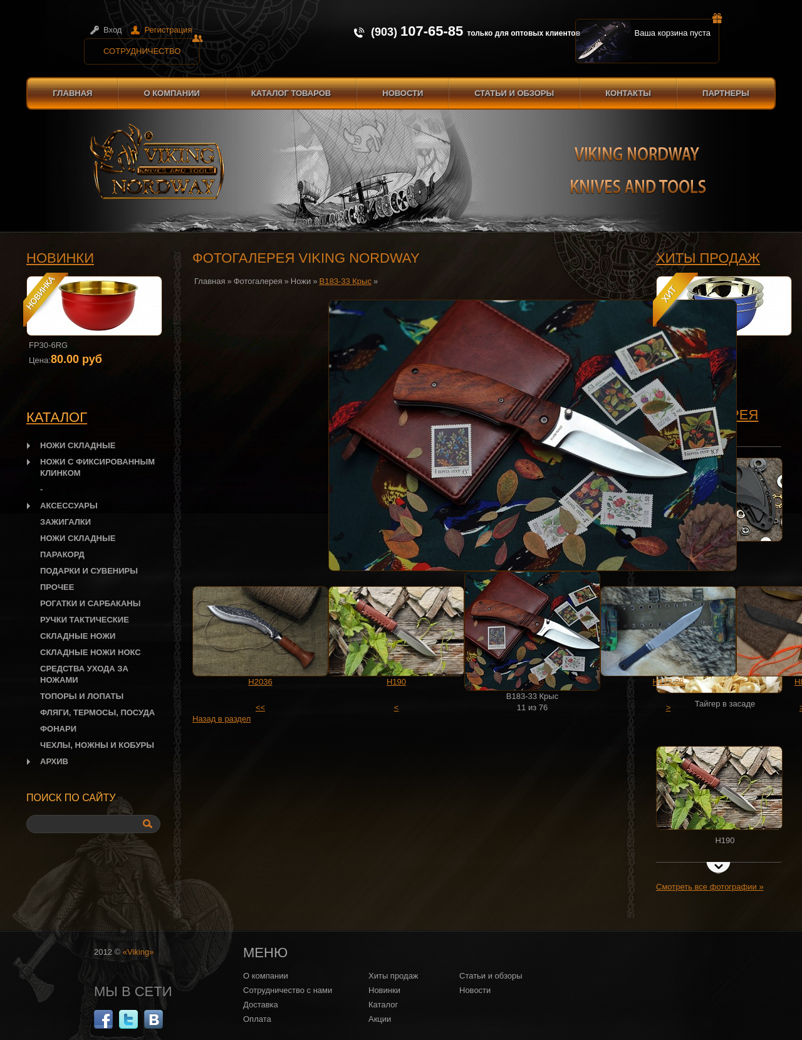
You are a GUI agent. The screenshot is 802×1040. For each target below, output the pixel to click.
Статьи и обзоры (514, 93)
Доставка (260, 1004)
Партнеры (725, 93)
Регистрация (168, 29)
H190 (396, 681)
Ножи (301, 281)
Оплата (257, 1019)
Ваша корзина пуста (677, 28)
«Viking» (138, 952)
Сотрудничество (151, 47)
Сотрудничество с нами (287, 990)
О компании (171, 93)
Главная (72, 93)
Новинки (60, 258)
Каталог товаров (291, 93)
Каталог (383, 1004)
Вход (112, 29)
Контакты (628, 93)
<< (260, 707)
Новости (402, 93)
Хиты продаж (708, 258)
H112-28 (668, 681)
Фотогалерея (258, 281)
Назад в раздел (221, 718)
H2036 (260, 681)
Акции (379, 1019)
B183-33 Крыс (346, 281)
